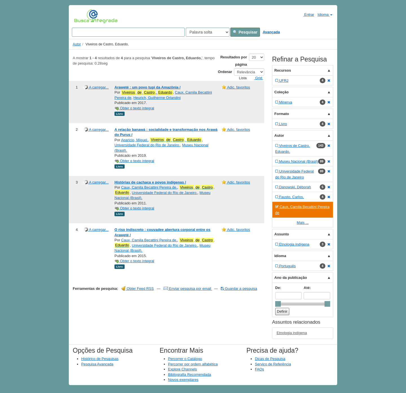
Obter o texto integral (134, 108)
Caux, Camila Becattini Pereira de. (149, 187)
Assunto (281, 234)
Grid (256, 78)
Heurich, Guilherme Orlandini (157, 98)
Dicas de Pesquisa (270, 359)
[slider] (278, 304)
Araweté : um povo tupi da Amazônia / (147, 87)
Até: (307, 288)
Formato (281, 114)
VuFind (83, 16)
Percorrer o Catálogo (185, 359)
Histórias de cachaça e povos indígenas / (150, 182)
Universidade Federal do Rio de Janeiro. (147, 145)
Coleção (281, 92)
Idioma (324, 14)
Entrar (306, 14)
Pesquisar (245, 32)
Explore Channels (182, 369)
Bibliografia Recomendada (189, 374)
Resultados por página (233, 61)
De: (278, 288)
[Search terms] (128, 32)
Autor (77, 44)
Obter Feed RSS (137, 288)
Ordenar (225, 72)
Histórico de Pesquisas (99, 359)
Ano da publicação (290, 277)
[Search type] (208, 32)
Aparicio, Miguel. (134, 140)
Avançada (271, 32)
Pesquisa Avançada (97, 364)
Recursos (282, 70)
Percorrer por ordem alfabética (193, 364)
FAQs (259, 369)
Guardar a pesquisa (239, 288)
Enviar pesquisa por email (188, 288)
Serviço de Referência (273, 364)
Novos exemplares (183, 379)
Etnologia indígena (292, 333)
